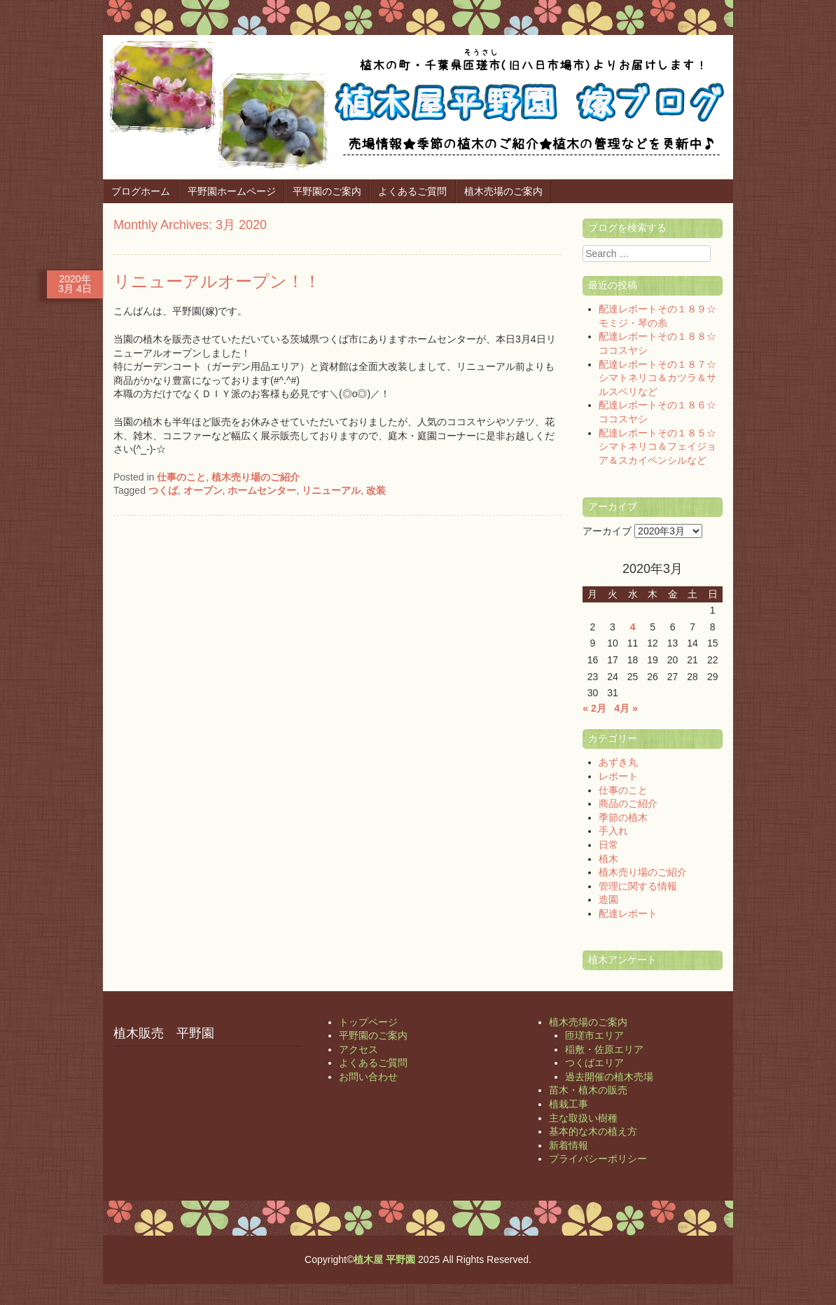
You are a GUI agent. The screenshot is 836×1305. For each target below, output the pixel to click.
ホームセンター (262, 490)
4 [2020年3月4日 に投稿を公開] (633, 627)
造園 (608, 899)
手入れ (613, 830)
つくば (163, 490)
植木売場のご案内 (503, 191)
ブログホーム (140, 191)
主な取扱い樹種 (583, 1118)
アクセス (358, 1049)
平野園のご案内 (327, 191)
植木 (608, 858)
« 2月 (594, 708)
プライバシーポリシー (598, 1158)
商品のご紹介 (628, 803)
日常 (608, 844)
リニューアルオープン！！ (217, 281)
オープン (203, 490)
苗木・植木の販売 (588, 1090)
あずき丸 (618, 762)
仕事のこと (181, 477)
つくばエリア (594, 1062)
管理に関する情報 (638, 886)
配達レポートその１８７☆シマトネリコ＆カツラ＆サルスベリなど (657, 378)
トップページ (368, 1022)
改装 (376, 490)
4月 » (625, 708)
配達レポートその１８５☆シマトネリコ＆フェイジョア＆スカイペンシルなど (657, 446)
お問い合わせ (368, 1076)
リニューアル (331, 490)
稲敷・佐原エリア (604, 1049)
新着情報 (568, 1145)
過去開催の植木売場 (609, 1076)
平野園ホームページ (232, 191)
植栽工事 (568, 1104)
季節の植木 (623, 817)
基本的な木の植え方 (593, 1131)
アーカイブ (607, 531)
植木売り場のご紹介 (255, 477)
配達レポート (628, 913)
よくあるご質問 (412, 191)
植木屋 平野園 (384, 1259)
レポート (618, 776)
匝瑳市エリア (594, 1035)
